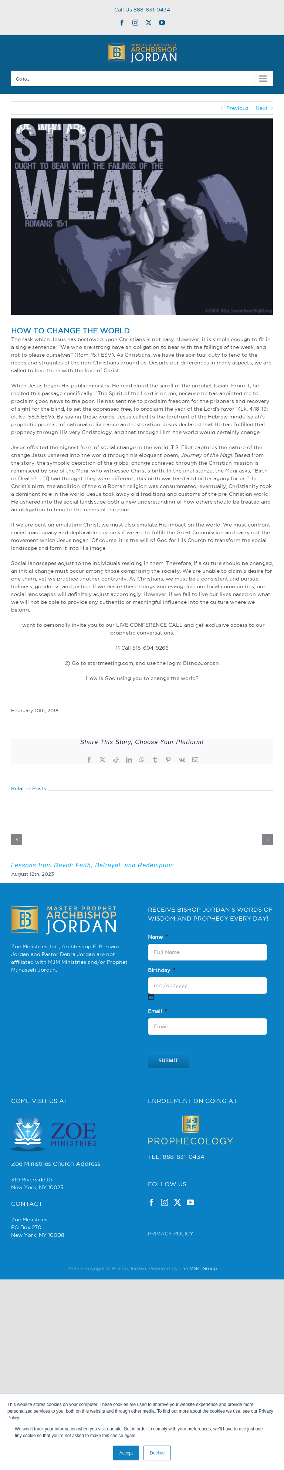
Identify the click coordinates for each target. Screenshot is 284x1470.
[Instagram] (164, 1202)
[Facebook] (151, 1202)
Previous (237, 108)
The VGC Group (198, 1268)
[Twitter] (177, 1202)
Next (262, 108)
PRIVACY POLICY (170, 1234)
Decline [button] (157, 1453)
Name (158, 937)
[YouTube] (190, 1202)
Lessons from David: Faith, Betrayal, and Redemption (92, 865)
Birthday (161, 970)
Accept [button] (126, 1453)
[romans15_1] (142, 216)
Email (157, 1011)
